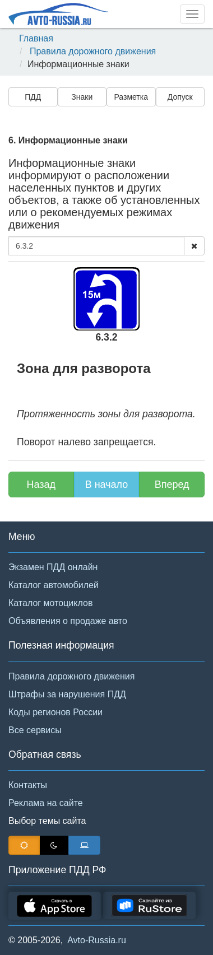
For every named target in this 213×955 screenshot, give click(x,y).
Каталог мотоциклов (50, 603)
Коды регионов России (55, 712)
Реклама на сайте (45, 803)
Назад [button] (41, 484)
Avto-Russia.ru (96, 940)
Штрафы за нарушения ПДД (67, 694)
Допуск (180, 96)
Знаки (81, 96)
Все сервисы (35, 730)
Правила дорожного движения (93, 51)
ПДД (33, 96)
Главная (36, 38)
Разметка (131, 96)
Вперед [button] (172, 484)
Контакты (27, 785)
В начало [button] (106, 484)
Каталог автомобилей (53, 585)
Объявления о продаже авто (67, 621)
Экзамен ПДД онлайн (53, 567)
